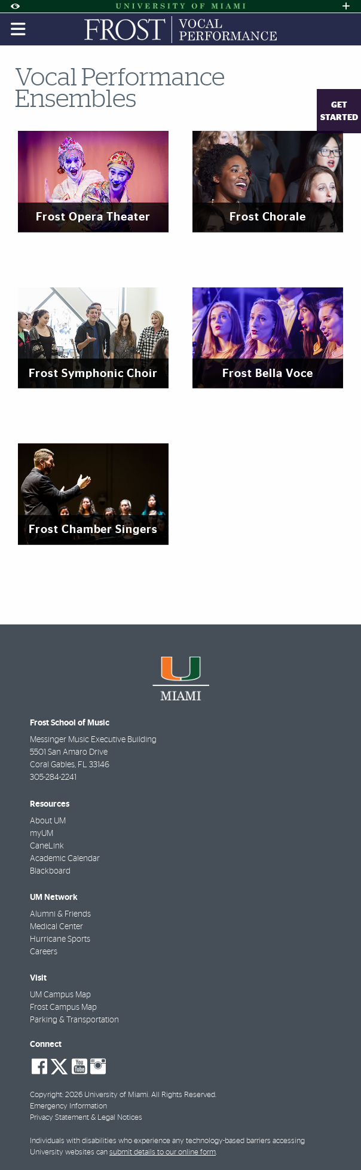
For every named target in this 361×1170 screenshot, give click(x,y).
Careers (43, 952)
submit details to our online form (162, 1152)
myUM (41, 833)
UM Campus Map (60, 995)
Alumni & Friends (60, 914)
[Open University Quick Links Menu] (346, 6)
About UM (48, 821)
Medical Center (56, 927)
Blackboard (50, 871)
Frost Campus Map (63, 1007)
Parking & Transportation (74, 1020)
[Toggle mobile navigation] (18, 29)
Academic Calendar (65, 858)
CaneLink (47, 846)
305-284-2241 (53, 777)
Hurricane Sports (60, 939)
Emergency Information (68, 1106)
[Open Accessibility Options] (15, 6)
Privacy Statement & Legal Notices (86, 1118)
